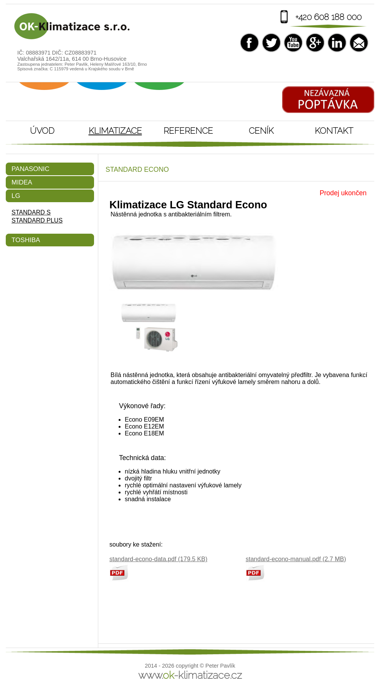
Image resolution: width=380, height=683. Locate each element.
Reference (188, 131)
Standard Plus (37, 220)
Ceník (261, 131)
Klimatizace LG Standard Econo (72, 26)
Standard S (31, 212)
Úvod (42, 131)
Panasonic (31, 169)
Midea (22, 182)
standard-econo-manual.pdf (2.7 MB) (296, 559)
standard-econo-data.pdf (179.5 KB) (158, 559)
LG (16, 195)
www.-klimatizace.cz (190, 675)
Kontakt (334, 131)
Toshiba (26, 240)
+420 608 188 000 (328, 17)
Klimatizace (115, 131)
